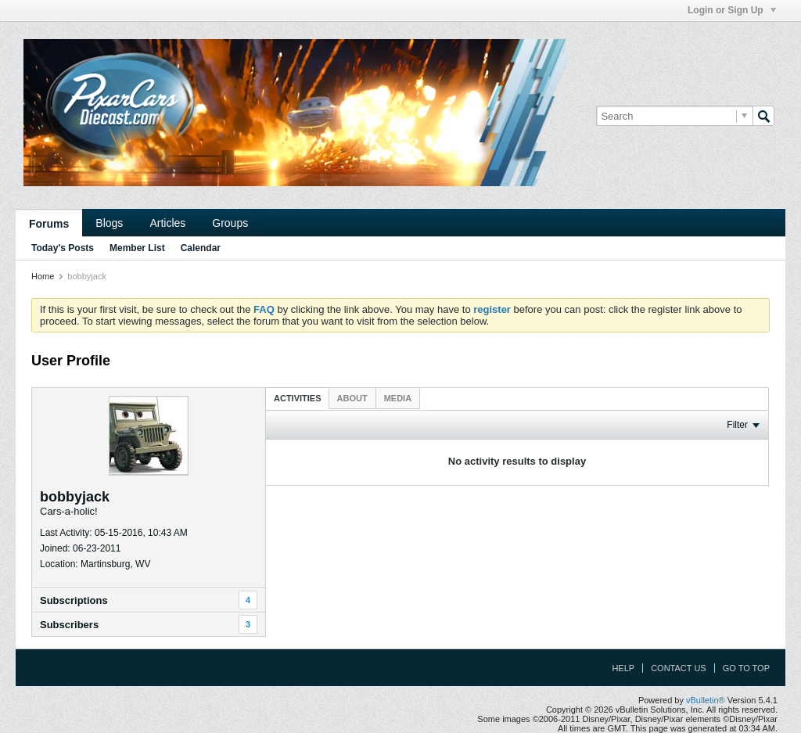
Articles (167, 223)
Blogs (109, 223)
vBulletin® (705, 700)
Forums (49, 223)
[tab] (297, 397)
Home (42, 276)
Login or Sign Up (732, 10)
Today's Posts (62, 248)
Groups (230, 223)
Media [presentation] (397, 398)
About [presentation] (352, 398)
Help (623, 668)
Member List (137, 248)
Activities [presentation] (297, 398)
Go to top (746, 668)
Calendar (201, 248)
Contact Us (678, 668)
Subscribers (69, 625)
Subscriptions (74, 600)
